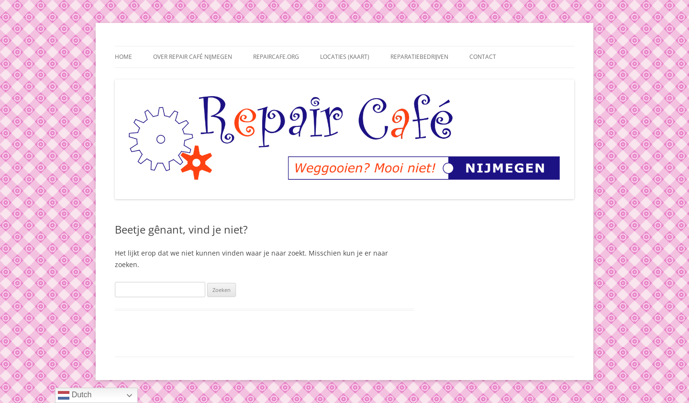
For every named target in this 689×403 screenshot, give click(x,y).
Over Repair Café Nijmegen (192, 57)
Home (123, 57)
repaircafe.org (276, 57)
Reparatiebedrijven (419, 57)
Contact (482, 57)
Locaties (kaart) (344, 57)
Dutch (74, 395)
